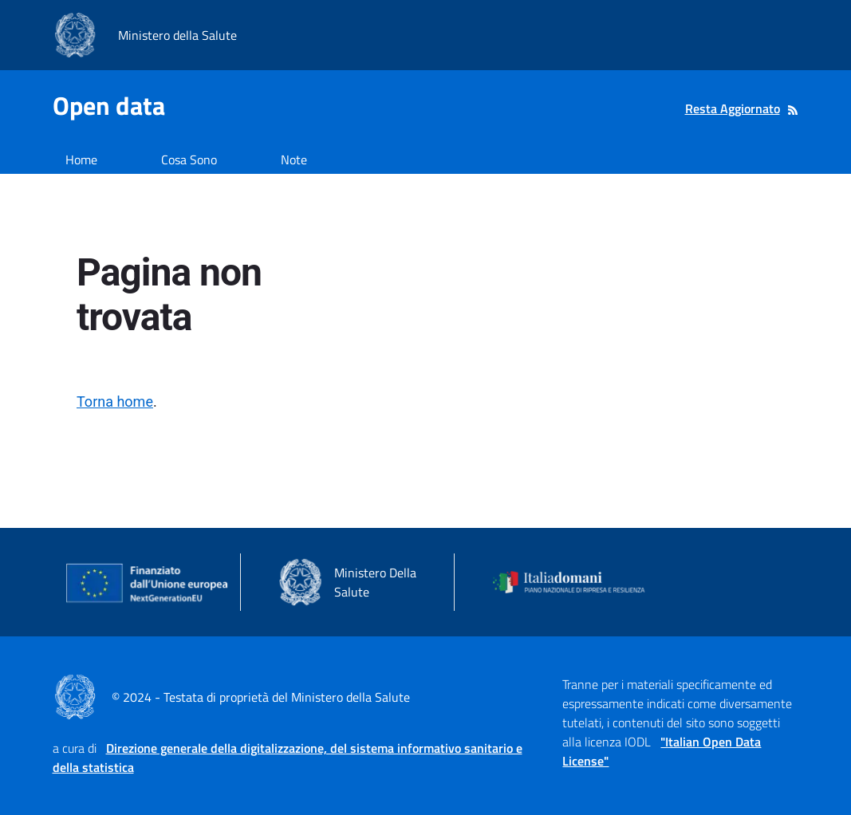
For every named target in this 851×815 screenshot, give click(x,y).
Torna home (115, 401)
